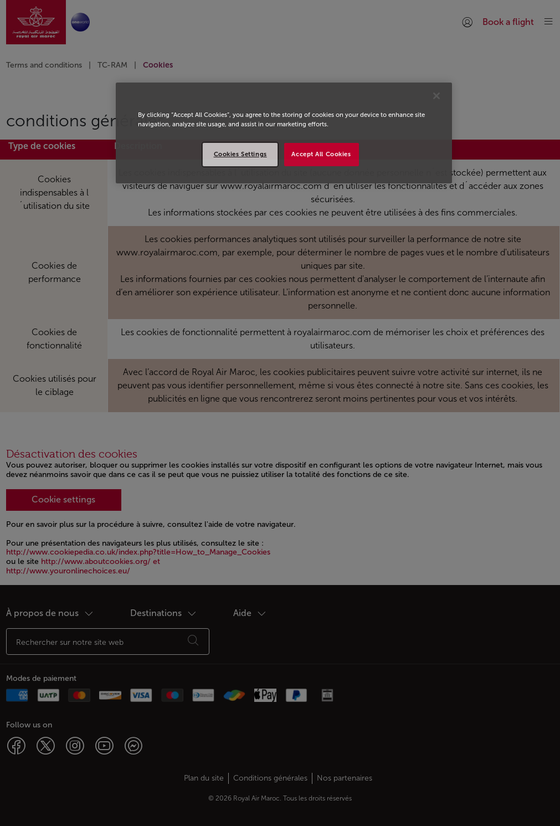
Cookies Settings (240, 154)
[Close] (436, 96)
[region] (284, 133)
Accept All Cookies (321, 154)
